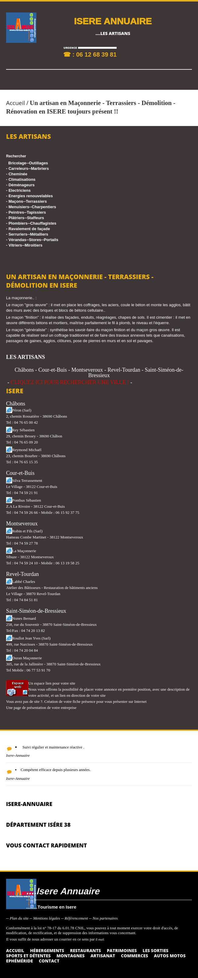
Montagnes (70, 956)
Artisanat (102, 956)
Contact (49, 961)
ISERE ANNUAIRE (113, 21)
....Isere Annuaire (62, 890)
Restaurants (85, 950)
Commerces (134, 956)
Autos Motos (170, 956)
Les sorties (156, 950)
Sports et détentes (28, 956)
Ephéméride (19, 961)
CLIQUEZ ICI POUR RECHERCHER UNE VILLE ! (70, 382)
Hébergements (47, 950)
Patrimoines (122, 950)
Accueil (15, 103)
